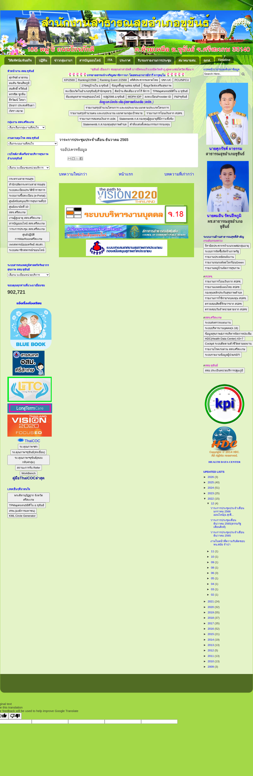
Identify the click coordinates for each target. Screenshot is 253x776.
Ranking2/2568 (87, 80)
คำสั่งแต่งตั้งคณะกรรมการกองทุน (150, 124)
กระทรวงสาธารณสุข (21, 178)
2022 (211, 498)
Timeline (224, 60)
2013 (211, 645)
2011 (211, 656)
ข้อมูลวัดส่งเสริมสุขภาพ (157, 85)
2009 (211, 666)
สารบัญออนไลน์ (90, 60)
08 (213, 567)
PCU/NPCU (182, 80)
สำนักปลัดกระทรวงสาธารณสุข (27, 184)
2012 (211, 650)
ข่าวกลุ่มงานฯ (63, 60)
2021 (211, 601)
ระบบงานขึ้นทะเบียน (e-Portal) (27, 195)
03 (213, 589)
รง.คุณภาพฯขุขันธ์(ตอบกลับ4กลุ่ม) (28, 460)
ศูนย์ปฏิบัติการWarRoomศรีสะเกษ (28, 237)
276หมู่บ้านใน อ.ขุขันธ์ (95, 85)
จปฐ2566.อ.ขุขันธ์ (113, 96)
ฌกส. (207, 60)
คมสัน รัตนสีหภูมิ (19, 83)
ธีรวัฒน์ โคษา (17, 99)
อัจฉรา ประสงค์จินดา (21, 105)
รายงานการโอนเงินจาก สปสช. (164, 113)
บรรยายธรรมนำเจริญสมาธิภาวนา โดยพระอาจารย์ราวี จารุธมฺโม (126, 75)
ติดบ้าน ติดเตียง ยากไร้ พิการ (132, 91)
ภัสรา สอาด (16, 111)
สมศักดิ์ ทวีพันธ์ (18, 88)
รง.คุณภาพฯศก (28, 446)
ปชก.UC (166, 80)
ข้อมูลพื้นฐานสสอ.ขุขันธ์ (126, 85)
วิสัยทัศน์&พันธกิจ (20, 60)
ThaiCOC (32, 441)
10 (213, 556)
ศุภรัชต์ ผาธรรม (18, 77)
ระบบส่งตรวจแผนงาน (218, 322)
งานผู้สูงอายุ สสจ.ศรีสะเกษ (24, 217)
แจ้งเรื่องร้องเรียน (28, 303)
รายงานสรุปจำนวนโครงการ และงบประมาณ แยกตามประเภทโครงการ (127, 107)
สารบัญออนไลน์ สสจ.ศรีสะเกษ (27, 223)
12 (213, 503)
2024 (211, 487)
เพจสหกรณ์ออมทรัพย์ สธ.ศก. (26, 244)
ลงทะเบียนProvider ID (158, 96)
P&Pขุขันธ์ (180, 96)
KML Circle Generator (22, 515)
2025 (211, 482)
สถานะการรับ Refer (28, 467)
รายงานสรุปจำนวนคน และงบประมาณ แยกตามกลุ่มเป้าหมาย (106, 113)
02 (213, 594)
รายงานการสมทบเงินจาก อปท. (98, 118)
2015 (211, 634)
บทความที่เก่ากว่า (179, 174)
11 (213, 551)
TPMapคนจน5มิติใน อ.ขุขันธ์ (170, 91)
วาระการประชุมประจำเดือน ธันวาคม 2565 (227, 534)
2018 (211, 617)
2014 (211, 639)
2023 (211, 493)
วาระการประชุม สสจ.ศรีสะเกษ (27, 229)
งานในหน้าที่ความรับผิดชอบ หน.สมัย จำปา (227, 543)
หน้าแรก (126, 174)
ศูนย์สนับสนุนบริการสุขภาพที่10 (27, 201)
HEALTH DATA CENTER (224, 461)
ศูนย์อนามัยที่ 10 (18, 206)
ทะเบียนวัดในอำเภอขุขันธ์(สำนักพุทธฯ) (88, 91)
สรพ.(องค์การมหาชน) (22, 510)
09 (213, 562)
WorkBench (28, 473)
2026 (211, 477)
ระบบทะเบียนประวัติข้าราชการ (27, 190)
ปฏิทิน (43, 60)
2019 (211, 612)
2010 (211, 661)
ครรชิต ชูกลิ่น (17, 94)
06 (213, 573)
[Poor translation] (15, 716)
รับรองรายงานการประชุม (154, 60)
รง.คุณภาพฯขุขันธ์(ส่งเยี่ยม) (28, 452)
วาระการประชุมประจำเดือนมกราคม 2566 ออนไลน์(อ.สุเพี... (227, 511)
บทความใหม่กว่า (73, 174)
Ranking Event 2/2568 (113, 80)
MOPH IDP (134, 96)
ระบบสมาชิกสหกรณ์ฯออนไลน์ (26, 250)
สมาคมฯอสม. (187, 60)
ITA (110, 60)
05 (213, 578)
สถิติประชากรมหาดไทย (144, 80)
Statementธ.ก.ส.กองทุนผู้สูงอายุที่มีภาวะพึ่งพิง (146, 118)
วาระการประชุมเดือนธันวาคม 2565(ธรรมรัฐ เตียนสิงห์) (225, 523)
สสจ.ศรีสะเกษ (17, 212)
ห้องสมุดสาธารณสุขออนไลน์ (83, 96)
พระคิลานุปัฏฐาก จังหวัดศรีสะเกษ (28, 497)
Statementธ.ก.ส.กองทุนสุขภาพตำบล (105, 124)
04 (213, 583)
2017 (211, 623)
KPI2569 (69, 80)
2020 (211, 607)
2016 (211, 628)
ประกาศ (124, 60)
